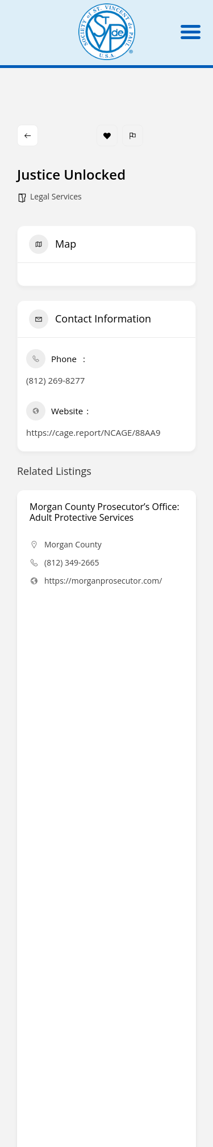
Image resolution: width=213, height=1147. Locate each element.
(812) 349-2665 (71, 562)
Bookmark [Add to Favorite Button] (107, 135)
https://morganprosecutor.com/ (103, 580)
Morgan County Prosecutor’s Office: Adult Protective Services (104, 512)
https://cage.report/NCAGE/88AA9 (93, 432)
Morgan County (73, 544)
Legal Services (56, 196)
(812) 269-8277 (55, 380)
